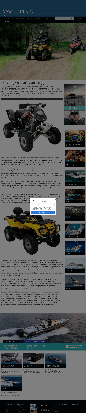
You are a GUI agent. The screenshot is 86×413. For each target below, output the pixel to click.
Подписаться (42, 212)
